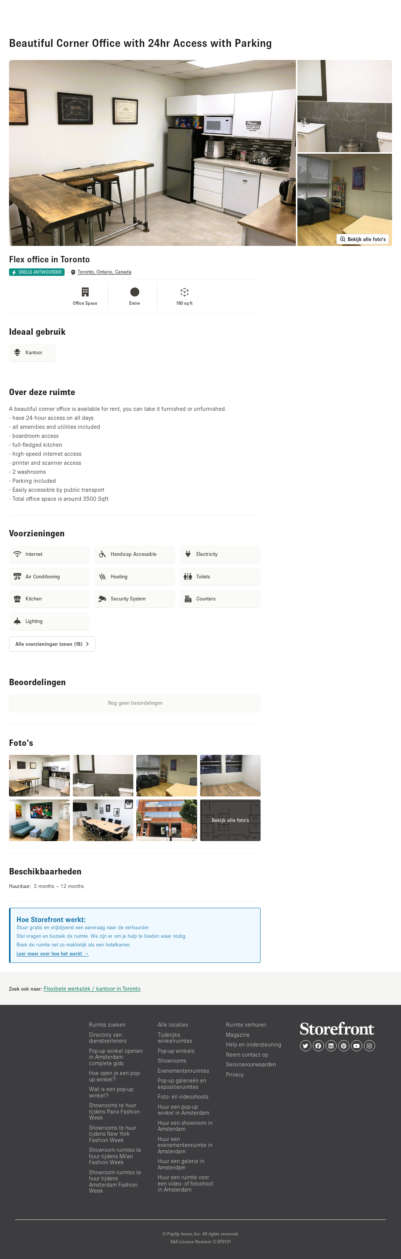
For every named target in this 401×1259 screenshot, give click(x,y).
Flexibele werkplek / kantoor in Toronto (92, 988)
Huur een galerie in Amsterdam (181, 1164)
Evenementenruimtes (183, 1070)
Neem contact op (247, 1054)
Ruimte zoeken (107, 1024)
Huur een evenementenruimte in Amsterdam (185, 1145)
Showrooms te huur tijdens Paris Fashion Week (114, 1111)
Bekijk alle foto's (362, 239)
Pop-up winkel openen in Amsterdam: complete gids (116, 1057)
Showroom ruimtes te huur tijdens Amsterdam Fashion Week (115, 1181)
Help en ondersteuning (253, 1044)
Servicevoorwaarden (251, 1064)
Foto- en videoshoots (183, 1096)
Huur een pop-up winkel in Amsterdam (183, 1109)
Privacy (235, 1074)
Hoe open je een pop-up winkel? (115, 1076)
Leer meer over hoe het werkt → (53, 954)
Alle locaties (173, 1024)
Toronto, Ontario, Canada (104, 272)
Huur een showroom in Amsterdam (185, 1126)
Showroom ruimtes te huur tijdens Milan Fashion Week (115, 1156)
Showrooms (172, 1060)
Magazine (238, 1034)
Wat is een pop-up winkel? (111, 1092)
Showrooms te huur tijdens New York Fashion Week (112, 1133)
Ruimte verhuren (246, 1024)
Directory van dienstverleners (108, 1037)
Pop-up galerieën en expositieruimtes (182, 1083)
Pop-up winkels (176, 1051)
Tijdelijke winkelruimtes (175, 1037)
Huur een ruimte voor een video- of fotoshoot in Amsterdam (185, 1183)
